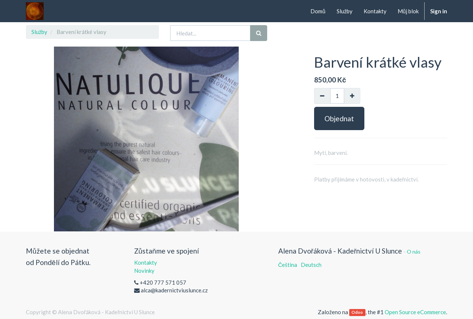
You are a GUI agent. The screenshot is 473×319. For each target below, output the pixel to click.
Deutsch (311, 264)
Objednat (339, 118)
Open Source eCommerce (415, 312)
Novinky (144, 270)
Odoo (357, 312)
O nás (414, 251)
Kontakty (145, 262)
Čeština (287, 264)
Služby (39, 31)
